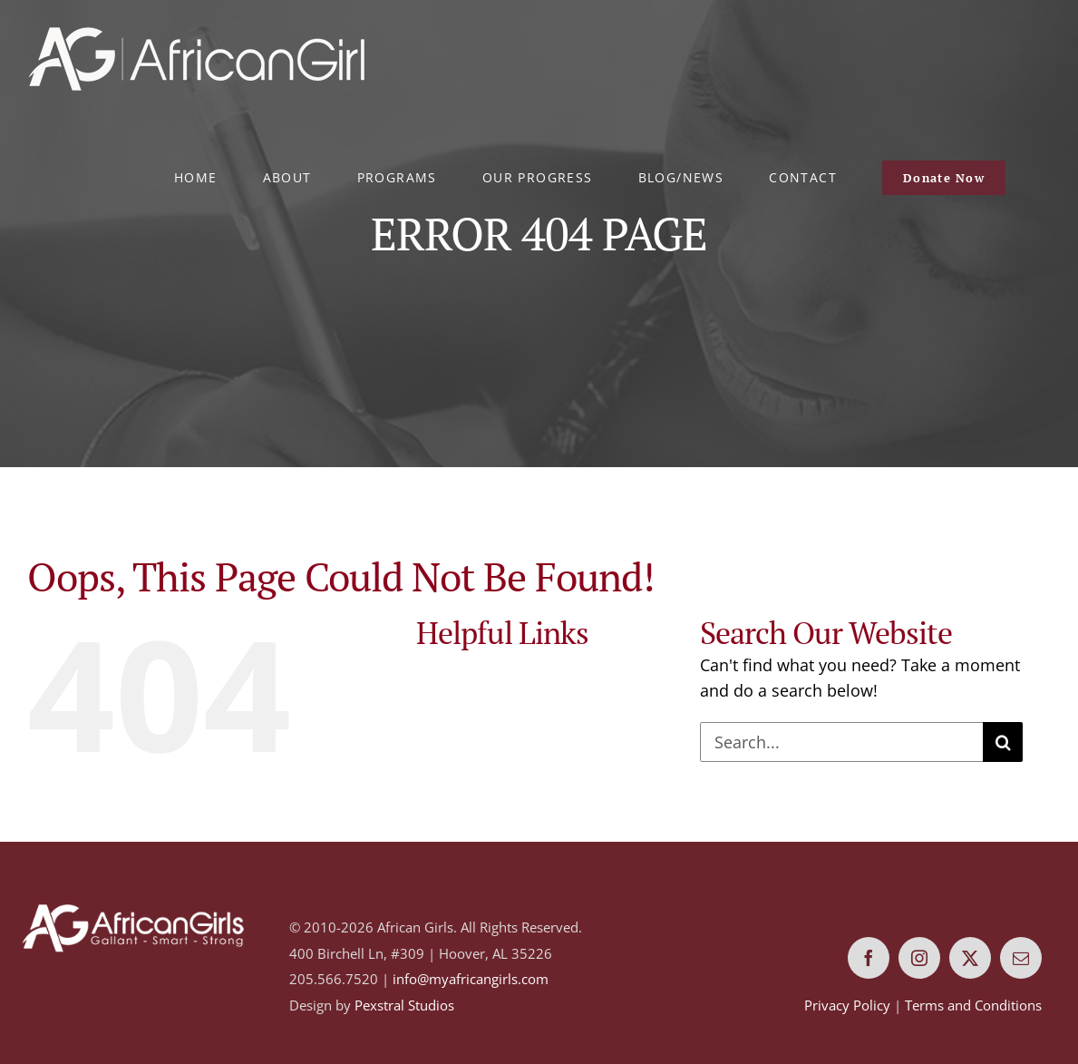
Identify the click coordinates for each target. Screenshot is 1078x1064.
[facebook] (868, 958)
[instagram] (919, 958)
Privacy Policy (847, 1005)
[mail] (1021, 958)
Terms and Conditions (973, 1005)
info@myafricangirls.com (471, 979)
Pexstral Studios (404, 1005)
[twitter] (970, 958)
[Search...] (841, 742)
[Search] (1003, 742)
